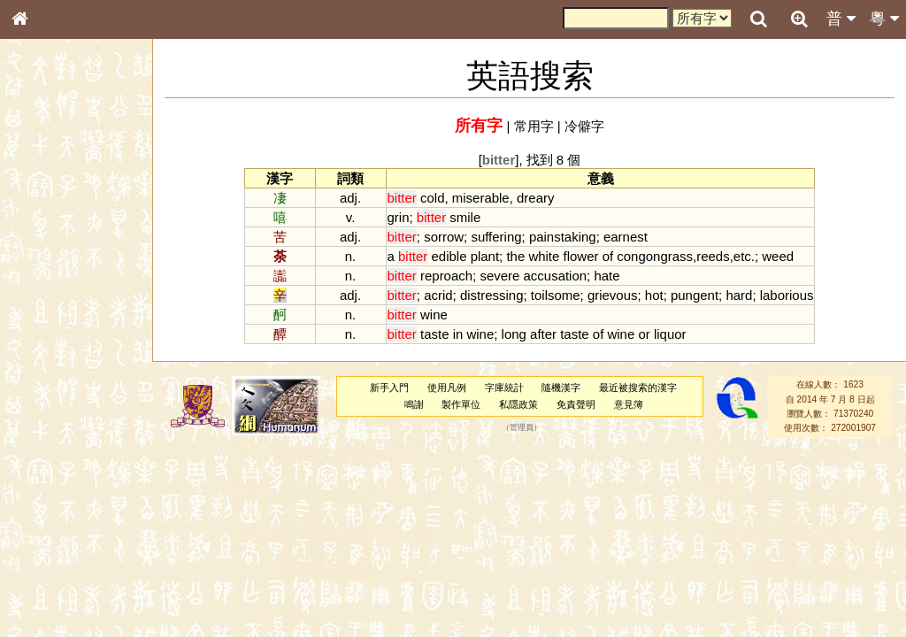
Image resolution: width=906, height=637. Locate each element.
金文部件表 (48, 285)
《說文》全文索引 (64, 544)
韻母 (60, 465)
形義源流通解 (54, 301)
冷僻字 (584, 126)
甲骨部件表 (48, 268)
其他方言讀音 (54, 497)
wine (434, 314)
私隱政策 (518, 404)
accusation (555, 275)
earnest (625, 236)
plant (485, 256)
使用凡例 (446, 387)
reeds (712, 256)
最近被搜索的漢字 (638, 387)
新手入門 (389, 387)
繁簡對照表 (48, 592)
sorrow (444, 236)
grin (399, 217)
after (543, 334)
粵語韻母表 (48, 379)
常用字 (534, 126)
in (458, 334)
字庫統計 (504, 387)
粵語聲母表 (48, 363)
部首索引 (43, 236)
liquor (670, 334)
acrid (438, 295)
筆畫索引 (43, 252)
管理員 (522, 428)
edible (449, 256)
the (515, 256)
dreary (535, 197)
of (608, 256)
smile (464, 217)
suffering (496, 236)
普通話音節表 (54, 481)
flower (581, 256)
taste (434, 334)
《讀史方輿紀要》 (64, 560)
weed (778, 256)
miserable (481, 197)
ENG (78, 195)
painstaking (562, 236)
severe (499, 275)
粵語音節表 (48, 347)
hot (654, 295)
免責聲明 (576, 404)
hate (606, 275)
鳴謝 (414, 404)
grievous (612, 295)
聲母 (35, 465)
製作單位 (460, 404)
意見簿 (628, 404)
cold (432, 197)
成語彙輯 (43, 576)
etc (742, 256)
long (514, 334)
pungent (694, 295)
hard (739, 295)
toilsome (555, 295)
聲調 (84, 465)
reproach (446, 275)
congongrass (655, 256)
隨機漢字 (560, 387)
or (643, 334)
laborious (787, 295)
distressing (492, 295)
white (543, 256)
